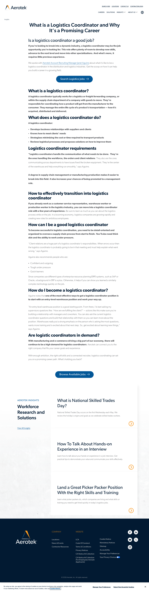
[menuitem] (107, 6)
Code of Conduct (83, 543)
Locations (115, 6)
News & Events (58, 543)
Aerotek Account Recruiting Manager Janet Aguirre (66, 63)
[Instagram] (130, 547)
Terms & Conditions (83, 547)
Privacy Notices (82, 550)
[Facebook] (130, 532)
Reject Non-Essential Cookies (124, 587)
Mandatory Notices (107, 543)
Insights (120, 12)
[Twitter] (136, 540)
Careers (101, 12)
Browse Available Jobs (72, 374)
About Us (132, 12)
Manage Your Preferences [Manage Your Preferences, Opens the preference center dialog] (102, 587)
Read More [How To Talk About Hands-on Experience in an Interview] (123, 467)
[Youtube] (130, 540)
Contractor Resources (60, 547)
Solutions (111, 12)
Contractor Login (136, 6)
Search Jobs (106, 6)
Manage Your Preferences (110, 554)
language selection (142, 12)
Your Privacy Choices (108, 557)
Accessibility (105, 550)
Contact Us (125, 6)
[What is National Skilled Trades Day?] (95, 404)
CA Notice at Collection (85, 554)
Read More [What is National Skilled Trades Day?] (123, 423)
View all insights (23, 428)
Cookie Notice (105, 539)
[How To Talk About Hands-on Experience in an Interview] (95, 448)
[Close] (145, 586)
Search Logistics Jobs (72, 79)
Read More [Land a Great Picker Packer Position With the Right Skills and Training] (123, 510)
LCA (77, 540)
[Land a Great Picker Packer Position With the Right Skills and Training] (95, 491)
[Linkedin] (136, 532)
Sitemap (103, 546)
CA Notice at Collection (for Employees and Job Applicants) (85, 560)
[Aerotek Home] (26, 537)
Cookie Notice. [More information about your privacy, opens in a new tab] (55, 588)
